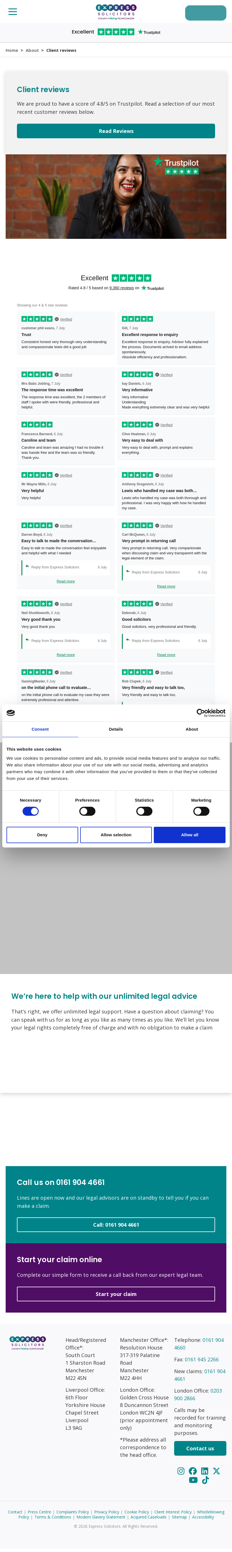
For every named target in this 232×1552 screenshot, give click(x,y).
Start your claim (201, 13)
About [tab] (192, 729)
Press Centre (39, 1515)
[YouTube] (194, 1483)
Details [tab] (116, 729)
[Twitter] (217, 1474)
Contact (15, 1515)
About (32, 51)
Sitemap (179, 1520)
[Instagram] (181, 1474)
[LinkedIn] (205, 1474)
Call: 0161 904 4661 (116, 1228)
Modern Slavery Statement (100, 1520)
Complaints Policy (72, 1515)
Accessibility (203, 1520)
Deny (42, 834)
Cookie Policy (136, 1515)
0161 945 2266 (202, 1362)
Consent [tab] (40, 729)
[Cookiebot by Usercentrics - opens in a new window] (201, 713)
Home (12, 51)
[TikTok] (205, 1483)
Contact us (200, 1451)
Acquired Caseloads (149, 1520)
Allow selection (115, 834)
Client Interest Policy (173, 1515)
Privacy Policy (106, 1515)
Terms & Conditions (52, 1520)
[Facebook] (194, 1474)
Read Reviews (116, 134)
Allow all (189, 834)
